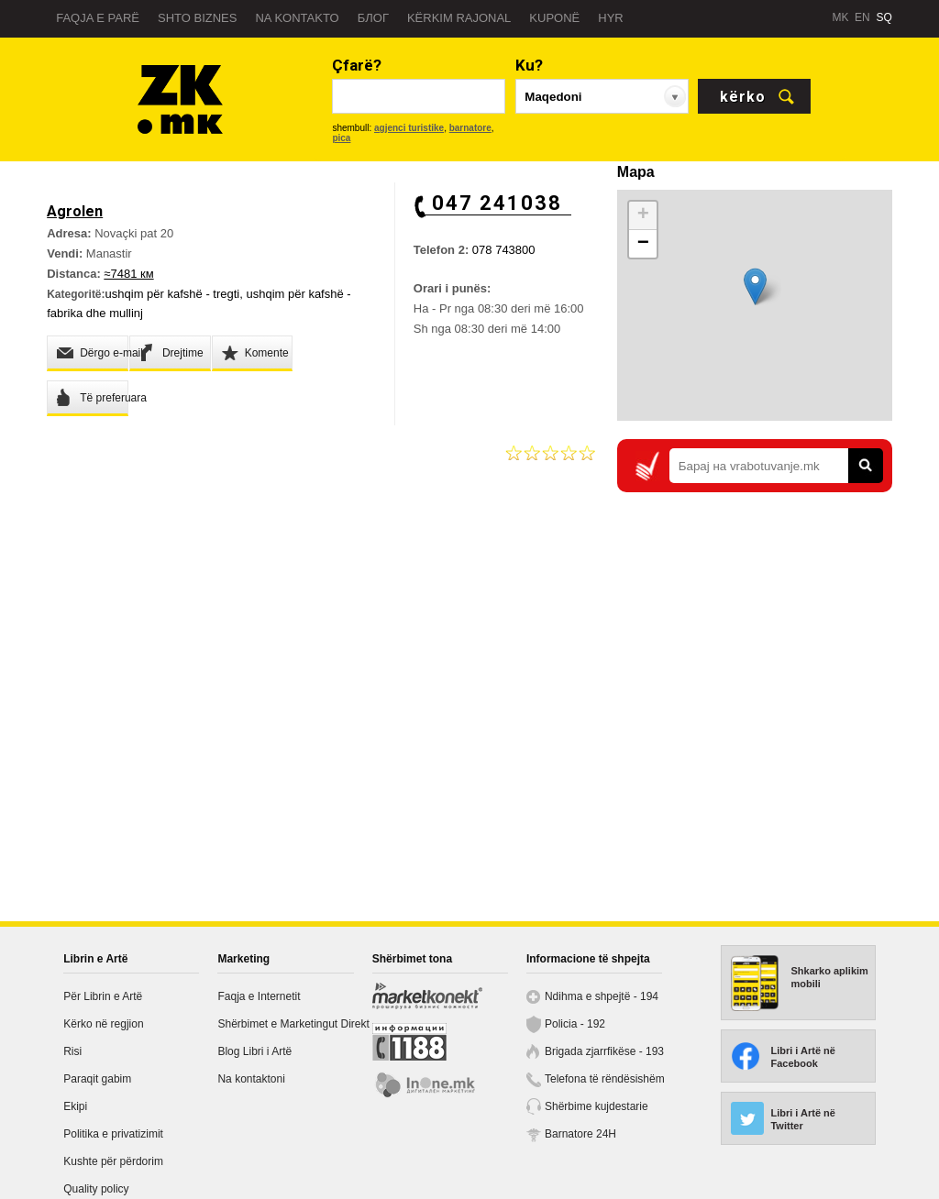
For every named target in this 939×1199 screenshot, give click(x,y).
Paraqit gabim (97, 1078)
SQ (883, 17)
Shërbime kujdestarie (596, 1106)
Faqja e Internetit (258, 996)
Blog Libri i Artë (254, 1051)
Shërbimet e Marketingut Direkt (293, 1024)
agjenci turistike (409, 128)
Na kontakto (296, 18)
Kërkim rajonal (459, 18)
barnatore (470, 128)
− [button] (643, 244)
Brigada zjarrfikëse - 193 (604, 1051)
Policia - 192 (575, 1024)
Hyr (610, 18)
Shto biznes (197, 18)
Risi (72, 1051)
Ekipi (75, 1106)
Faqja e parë (97, 18)
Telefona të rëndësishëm (605, 1078)
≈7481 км (128, 273)
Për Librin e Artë (102, 996)
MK (840, 17)
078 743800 (504, 250)
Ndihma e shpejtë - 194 (601, 996)
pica (341, 138)
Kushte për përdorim (113, 1161)
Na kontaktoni (250, 1078)
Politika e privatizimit (113, 1134)
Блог (373, 18)
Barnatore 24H (580, 1134)
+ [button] (643, 215)
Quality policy (95, 1188)
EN (862, 17)
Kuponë (554, 18)
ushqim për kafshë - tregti (172, 294)
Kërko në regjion (103, 1024)
